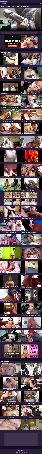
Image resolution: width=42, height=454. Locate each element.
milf (5, 32)
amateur (9, 32)
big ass (26, 32)
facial (23, 32)
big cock (19, 32)
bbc (33, 32)
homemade (14, 32)
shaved (30, 32)
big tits (2, 32)
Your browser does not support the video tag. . (21, 19)
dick (36, 32)
